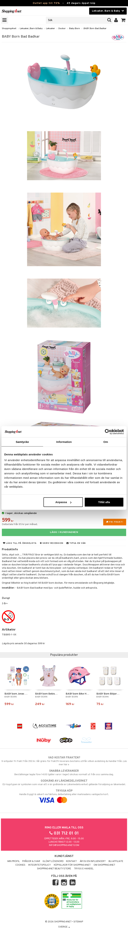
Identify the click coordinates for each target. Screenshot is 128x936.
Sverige (64, 926)
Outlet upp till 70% (46, 3)
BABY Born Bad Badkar (94, 28)
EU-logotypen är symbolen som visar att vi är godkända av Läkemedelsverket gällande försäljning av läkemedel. (64, 782)
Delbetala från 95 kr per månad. (20, 524)
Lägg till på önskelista (20, 543)
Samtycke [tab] (22, 441)
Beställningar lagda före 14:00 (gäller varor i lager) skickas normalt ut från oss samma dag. (64, 772)
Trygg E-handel (84, 868)
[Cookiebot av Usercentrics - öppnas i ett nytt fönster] (107, 431)
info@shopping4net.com (64, 845)
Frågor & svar (31, 861)
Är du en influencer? (93, 861)
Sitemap (78, 921)
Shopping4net (9, 28)
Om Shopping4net (104, 865)
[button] (123, 20)
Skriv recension (51, 543)
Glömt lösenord (53, 861)
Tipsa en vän (76, 543)
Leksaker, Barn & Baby (31, 28)
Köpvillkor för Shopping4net (72, 865)
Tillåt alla (104, 502)
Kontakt (71, 861)
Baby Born (74, 28)
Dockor (62, 28)
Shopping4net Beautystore (54, 868)
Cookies (20, 865)
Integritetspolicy (39, 865)
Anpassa (63, 502)
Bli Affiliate (116, 861)
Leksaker (50, 28)
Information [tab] (64, 441)
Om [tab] (105, 441)
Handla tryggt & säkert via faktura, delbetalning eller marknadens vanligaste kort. (64, 795)
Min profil (13, 861)
